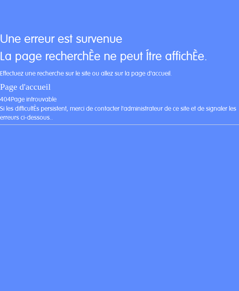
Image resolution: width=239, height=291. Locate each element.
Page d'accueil (25, 87)
